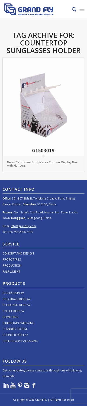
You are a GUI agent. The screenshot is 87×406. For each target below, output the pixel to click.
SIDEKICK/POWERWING (19, 323)
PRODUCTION (12, 265)
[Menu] (82, 9)
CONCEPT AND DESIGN (18, 253)
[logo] (35, 9)
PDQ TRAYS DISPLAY (16, 299)
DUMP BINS (10, 317)
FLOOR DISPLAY (13, 293)
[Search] (71, 9)
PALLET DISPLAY (13, 311)
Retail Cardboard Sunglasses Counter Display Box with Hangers (42, 164)
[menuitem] (71, 9)
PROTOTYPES (12, 259)
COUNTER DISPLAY (15, 335)
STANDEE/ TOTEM (15, 329)
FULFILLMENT (11, 271)
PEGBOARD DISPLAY (16, 305)
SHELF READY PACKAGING (20, 341)
